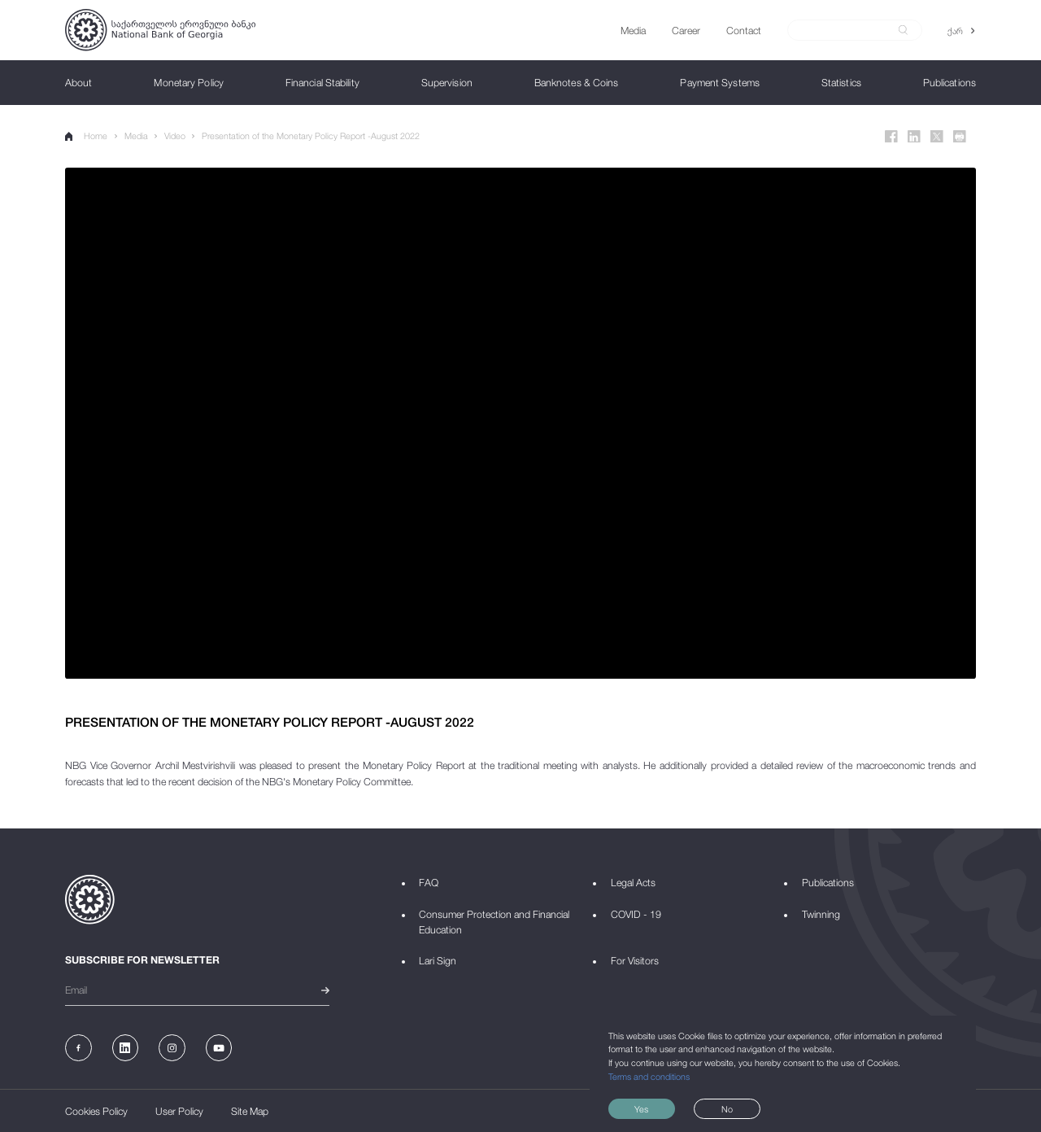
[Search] (846, 30)
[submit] (903, 30)
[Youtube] (219, 1047)
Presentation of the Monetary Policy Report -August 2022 (311, 135)
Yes (641, 1109)
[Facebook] (891, 136)
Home (86, 135)
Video (174, 135)
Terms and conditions (649, 1076)
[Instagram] (172, 1047)
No (727, 1109)
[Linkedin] (914, 136)
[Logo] (160, 29)
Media (136, 135)
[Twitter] (936, 136)
